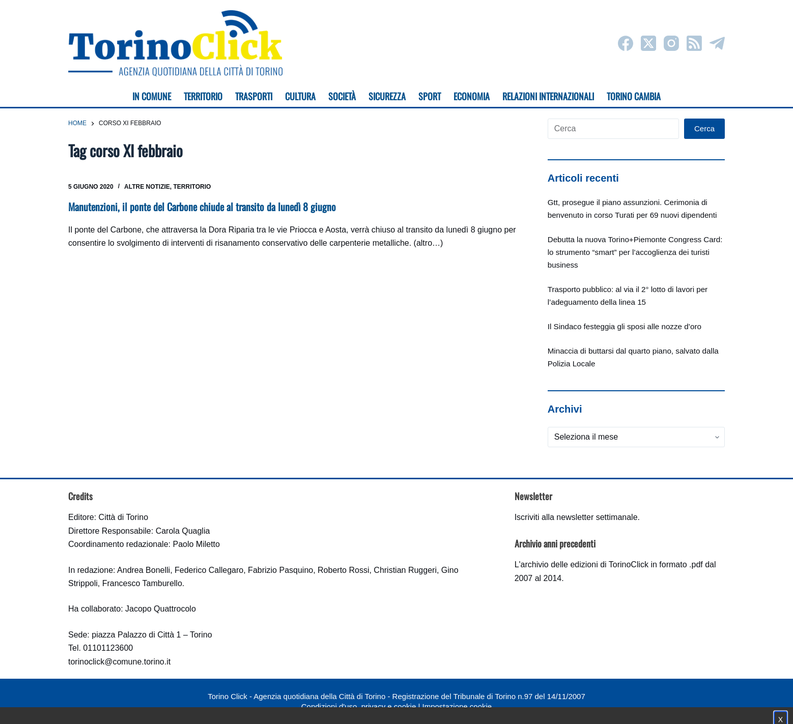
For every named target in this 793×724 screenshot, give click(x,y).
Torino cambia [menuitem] (634, 96)
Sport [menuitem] (429, 96)
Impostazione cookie (457, 706)
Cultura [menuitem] (300, 96)
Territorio (192, 186)
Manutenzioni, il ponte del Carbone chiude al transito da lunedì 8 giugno (202, 206)
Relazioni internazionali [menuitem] (548, 96)
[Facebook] (625, 43)
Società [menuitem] (342, 96)
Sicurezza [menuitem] (387, 96)
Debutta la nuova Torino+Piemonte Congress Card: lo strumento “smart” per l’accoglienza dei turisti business (635, 252)
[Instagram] (671, 43)
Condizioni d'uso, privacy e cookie (358, 706)
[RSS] (694, 43)
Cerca (704, 128)
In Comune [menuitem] (151, 96)
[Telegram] (717, 43)
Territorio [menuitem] (203, 96)
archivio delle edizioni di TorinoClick (584, 564)
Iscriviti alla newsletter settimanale (576, 517)
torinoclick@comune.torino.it (119, 661)
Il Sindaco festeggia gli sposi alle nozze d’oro (624, 326)
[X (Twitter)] (648, 43)
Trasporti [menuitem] (253, 96)
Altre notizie (147, 186)
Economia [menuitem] (472, 96)
